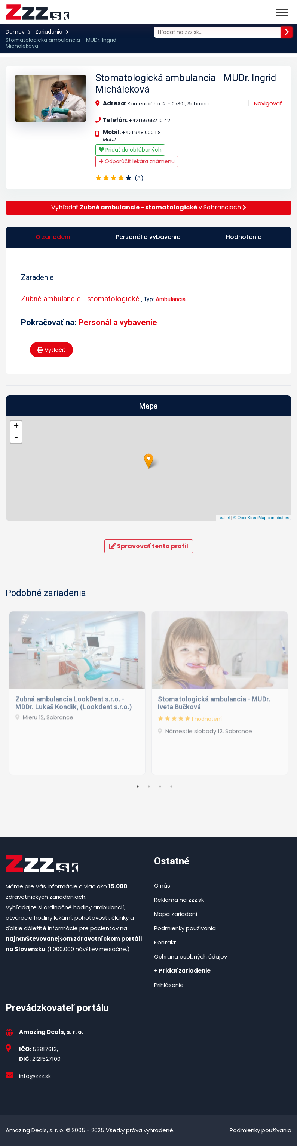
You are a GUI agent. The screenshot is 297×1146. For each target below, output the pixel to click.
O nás (162, 885)
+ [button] (16, 426)
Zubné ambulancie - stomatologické (80, 298)
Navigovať (268, 103)
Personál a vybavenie (117, 322)
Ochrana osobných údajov (190, 956)
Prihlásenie (169, 985)
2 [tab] (149, 786)
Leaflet (224, 517)
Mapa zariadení (175, 914)
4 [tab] (171, 786)
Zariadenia (48, 31)
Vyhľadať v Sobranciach (148, 207)
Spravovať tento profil (148, 546)
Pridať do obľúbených (130, 149)
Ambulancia (171, 299)
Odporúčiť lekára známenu (137, 161)
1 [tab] (137, 786)
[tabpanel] (77, 690)
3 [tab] (160, 786)
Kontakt (165, 942)
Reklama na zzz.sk (179, 900)
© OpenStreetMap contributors (261, 517)
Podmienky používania (185, 928)
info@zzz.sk (35, 1076)
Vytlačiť (51, 350)
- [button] (16, 437)
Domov (15, 31)
